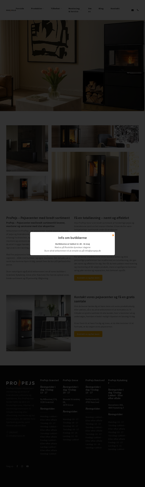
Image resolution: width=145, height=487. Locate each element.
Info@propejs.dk (93, 250)
